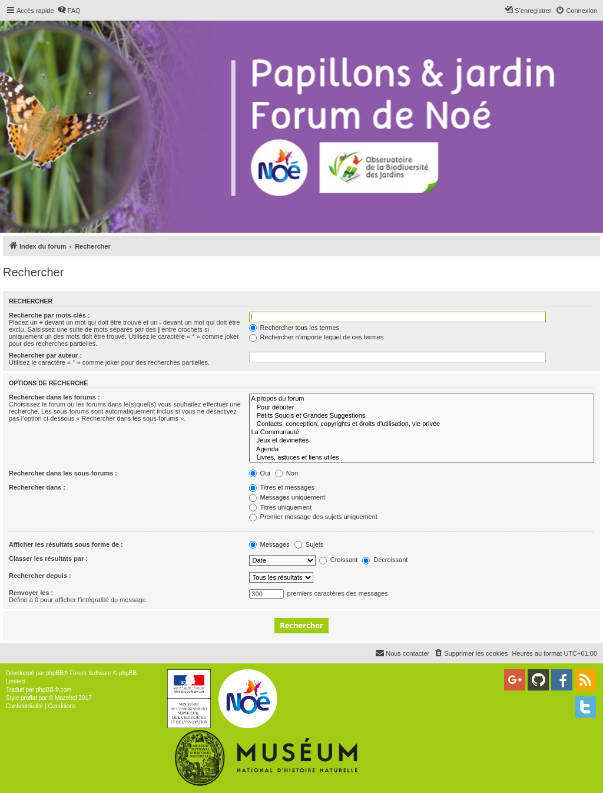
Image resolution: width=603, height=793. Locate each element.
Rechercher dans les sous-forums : (63, 473)
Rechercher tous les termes (294, 327)
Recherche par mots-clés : (49, 315)
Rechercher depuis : (40, 575)
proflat (29, 698)
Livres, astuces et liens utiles (421, 458)
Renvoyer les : (31, 592)
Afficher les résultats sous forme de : (66, 544)
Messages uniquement (287, 497)
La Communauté (421, 432)
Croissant (338, 559)
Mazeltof (66, 698)
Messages (269, 544)
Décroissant (384, 559)
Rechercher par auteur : (45, 355)
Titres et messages (281, 487)
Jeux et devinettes (421, 441)
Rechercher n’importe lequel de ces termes (316, 337)
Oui (259, 473)
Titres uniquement (280, 507)
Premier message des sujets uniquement (313, 516)
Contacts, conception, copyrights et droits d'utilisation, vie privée (421, 424)
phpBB (55, 673)
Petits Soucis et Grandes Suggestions (421, 416)
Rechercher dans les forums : (54, 397)
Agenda (421, 449)
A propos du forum (421, 399)
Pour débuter (421, 408)
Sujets (309, 544)
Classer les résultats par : (48, 558)
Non (286, 473)
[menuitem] (69, 11)
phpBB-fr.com (54, 689)
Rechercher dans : (37, 487)
